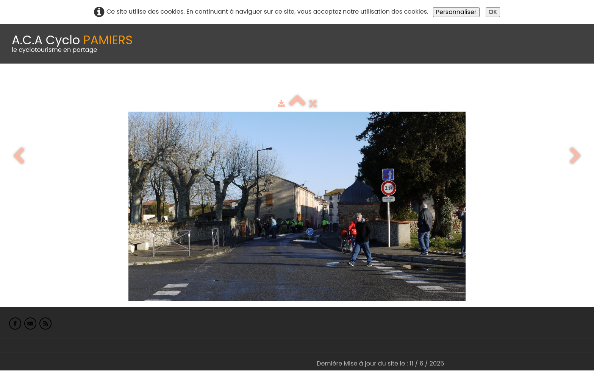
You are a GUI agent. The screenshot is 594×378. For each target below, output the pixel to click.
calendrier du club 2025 (112, 82)
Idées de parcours (189, 82)
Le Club (50, 82)
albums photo (325, 82)
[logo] (72, 44)
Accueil (17, 82)
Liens (368, 82)
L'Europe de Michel (415, 82)
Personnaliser (456, 12)
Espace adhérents (258, 82)
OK (493, 12)
